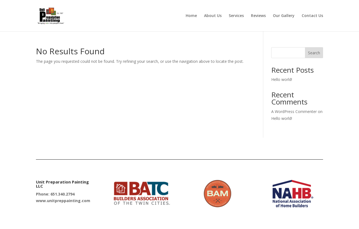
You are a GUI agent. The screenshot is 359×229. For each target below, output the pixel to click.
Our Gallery (284, 16)
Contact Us (312, 16)
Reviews (258, 16)
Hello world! (281, 79)
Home (191, 16)
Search (314, 52)
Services (236, 16)
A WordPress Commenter (294, 111)
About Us (213, 16)
